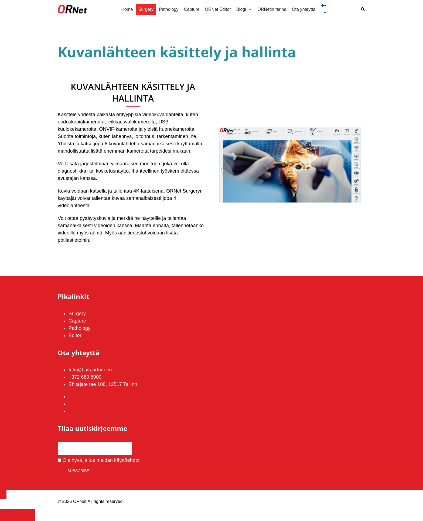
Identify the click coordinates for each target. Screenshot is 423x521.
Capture (192, 9)
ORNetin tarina (271, 9)
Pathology (168, 9)
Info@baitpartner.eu (90, 369)
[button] (363, 9)
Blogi (244, 9)
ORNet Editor (218, 9)
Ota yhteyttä (304, 9)
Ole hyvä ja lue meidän (98, 460)
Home (127, 9)
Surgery (146, 9)
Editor (75, 335)
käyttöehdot (126, 460)
